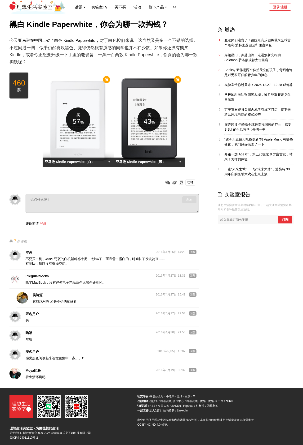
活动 (137, 7)
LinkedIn (182, 410)
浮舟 (29, 253)
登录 (43, 223)
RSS (152, 406)
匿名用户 (32, 314)
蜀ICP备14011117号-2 (23, 438)
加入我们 (155, 410)
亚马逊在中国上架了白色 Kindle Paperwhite (59, 40)
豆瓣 (188, 396)
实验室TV (99, 7)
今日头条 (163, 406)
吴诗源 (38, 295)
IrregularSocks (37, 276)
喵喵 (29, 333)
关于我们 (15, 433)
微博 (180, 396)
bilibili (229, 401)
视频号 (153, 401)
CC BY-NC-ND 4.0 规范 (152, 425)
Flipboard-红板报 (194, 406)
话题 (78, 7)
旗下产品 (156, 7)
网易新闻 (212, 406)
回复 (193, 252)
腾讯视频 (192, 401)
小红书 (170, 396)
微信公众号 (156, 396)
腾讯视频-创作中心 (172, 401)
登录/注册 (280, 7)
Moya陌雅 (33, 371)
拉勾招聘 (168, 410)
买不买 (120, 7)
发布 (189, 199)
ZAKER (176, 406)
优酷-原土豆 (215, 401)
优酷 (203, 401)
